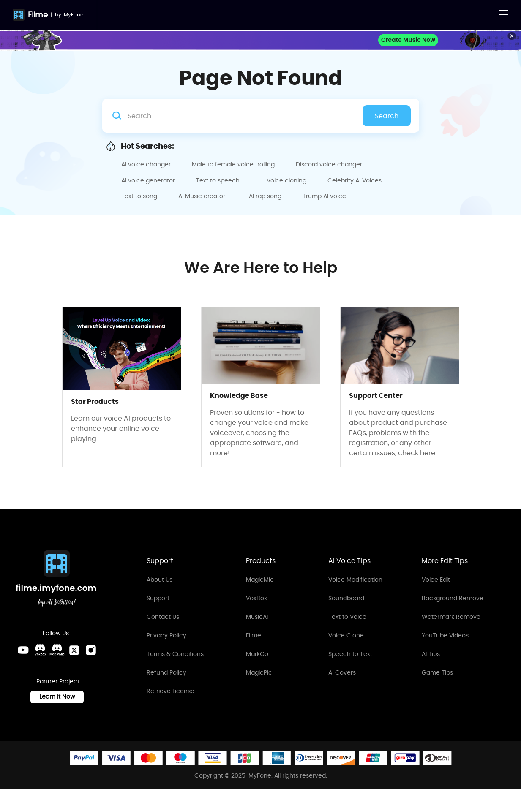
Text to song (139, 196)
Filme (38, 14)
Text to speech (218, 180)
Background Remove (452, 598)
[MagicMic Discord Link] (57, 650)
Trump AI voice (324, 196)
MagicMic (260, 579)
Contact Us (163, 616)
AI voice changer (146, 164)
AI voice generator (148, 180)
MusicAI (257, 616)
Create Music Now (408, 39)
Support (158, 598)
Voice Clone (346, 635)
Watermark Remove (451, 616)
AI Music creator (201, 196)
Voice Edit (436, 579)
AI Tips (431, 654)
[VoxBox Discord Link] (40, 650)
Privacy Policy (166, 635)
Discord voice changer (329, 164)
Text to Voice (347, 616)
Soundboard (346, 598)
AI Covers (342, 672)
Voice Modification (355, 579)
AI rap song (265, 196)
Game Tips (437, 672)
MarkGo (257, 654)
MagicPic (259, 672)
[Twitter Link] (74, 650)
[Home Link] (56, 579)
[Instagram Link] (90, 650)
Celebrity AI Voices (354, 180)
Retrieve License (170, 691)
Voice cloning (286, 180)
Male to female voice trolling (233, 164)
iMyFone (73, 14)
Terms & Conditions (175, 654)
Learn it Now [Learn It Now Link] (57, 696)
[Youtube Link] (23, 650)
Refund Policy (166, 672)
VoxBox (256, 598)
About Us (159, 579)
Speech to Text (350, 654)
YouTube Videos (445, 635)
